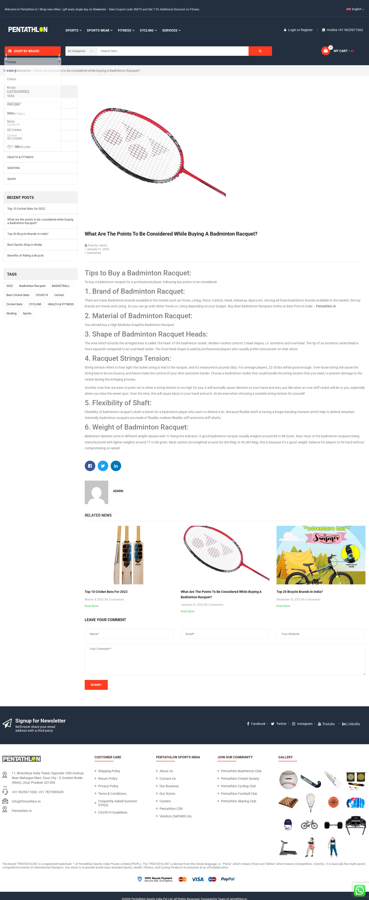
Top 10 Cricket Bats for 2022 (26, 208)
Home (8, 70)
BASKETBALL (16, 114)
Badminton (23, 70)
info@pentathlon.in (26, 801)
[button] (90, 466)
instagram (302, 724)
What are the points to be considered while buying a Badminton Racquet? (40, 221)
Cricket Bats (14, 304)
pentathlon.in (22, 811)
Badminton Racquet (32, 286)
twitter (279, 724)
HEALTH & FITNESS (20, 157)
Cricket (12, 135)
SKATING (13, 168)
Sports (11, 179)
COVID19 (13, 124)
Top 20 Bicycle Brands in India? (27, 234)
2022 (9, 286)
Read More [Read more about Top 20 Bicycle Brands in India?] (283, 606)
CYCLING (13, 146)
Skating (11, 313)
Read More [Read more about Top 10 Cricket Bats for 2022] (91, 606)
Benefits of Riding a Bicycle (25, 255)
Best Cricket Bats (17, 295)
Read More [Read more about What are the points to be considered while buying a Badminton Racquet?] (187, 611)
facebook (256, 724)
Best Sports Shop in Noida (24, 244)
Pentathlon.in (326, 306)
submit (96, 685)
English (353, 9)
